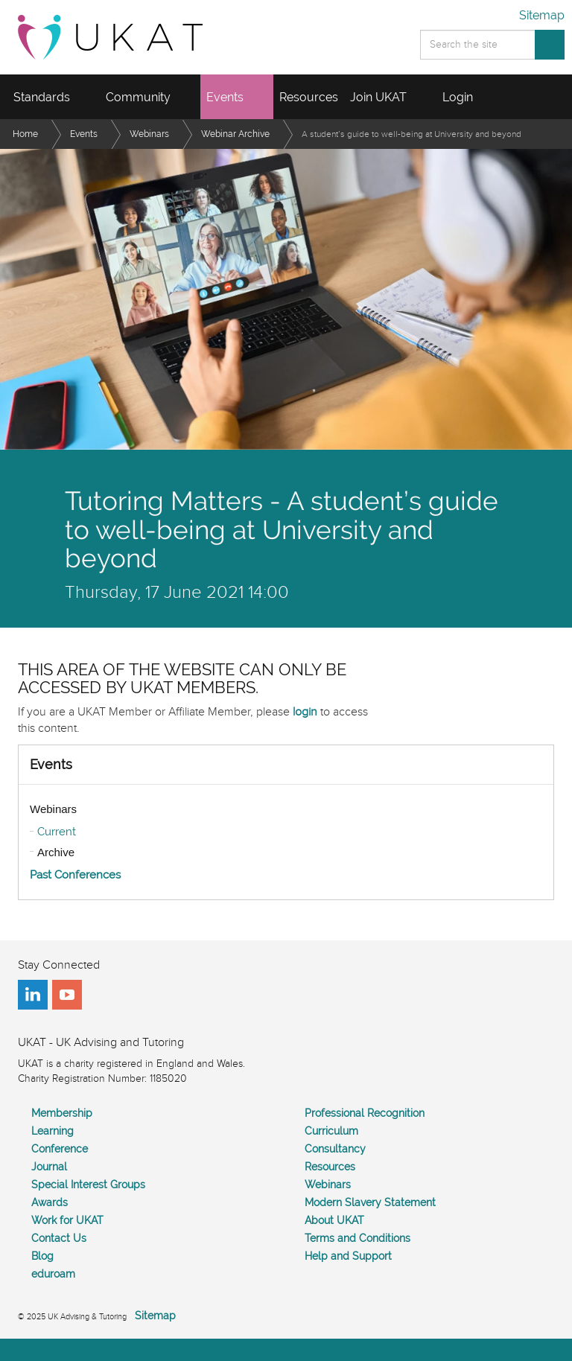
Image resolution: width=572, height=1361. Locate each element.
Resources (330, 1166)
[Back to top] (286, 1350)
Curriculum (331, 1131)
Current (56, 831)
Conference (59, 1149)
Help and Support (348, 1256)
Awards (49, 1202)
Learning (52, 1131)
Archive (55, 852)
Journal (49, 1166)
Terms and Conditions (357, 1238)
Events (51, 764)
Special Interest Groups (88, 1184)
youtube (67, 995)
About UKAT (334, 1220)
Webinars (53, 809)
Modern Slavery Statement (370, 1202)
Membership (61, 1113)
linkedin (33, 995)
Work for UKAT (67, 1220)
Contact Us (58, 1238)
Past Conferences (75, 875)
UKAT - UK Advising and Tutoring (110, 37)
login (305, 712)
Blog (42, 1256)
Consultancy (335, 1149)
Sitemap (542, 15)
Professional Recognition (365, 1113)
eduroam (53, 1274)
